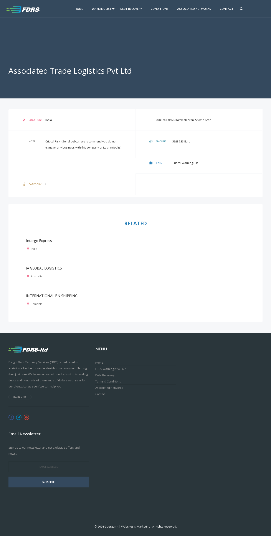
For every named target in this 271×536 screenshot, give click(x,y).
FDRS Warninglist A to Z (110, 369)
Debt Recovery (131, 9)
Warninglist (102, 9)
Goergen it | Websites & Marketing (127, 526)
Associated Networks (194, 9)
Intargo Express (39, 240)
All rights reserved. (164, 526)
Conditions (160, 9)
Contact (226, 9)
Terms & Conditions (108, 381)
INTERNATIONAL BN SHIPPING (52, 295)
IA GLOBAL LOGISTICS (44, 268)
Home (79, 9)
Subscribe (48, 482)
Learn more (20, 397)
